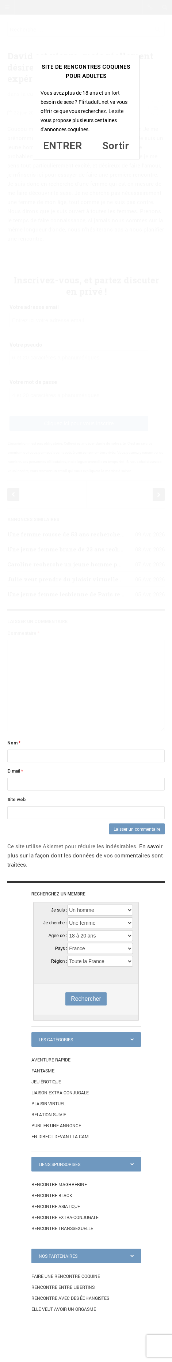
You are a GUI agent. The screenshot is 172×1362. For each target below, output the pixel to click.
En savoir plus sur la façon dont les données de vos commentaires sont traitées (85, 855)
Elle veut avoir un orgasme (63, 1309)
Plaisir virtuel (48, 1103)
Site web (16, 799)
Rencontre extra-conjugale (65, 1217)
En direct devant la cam (60, 1136)
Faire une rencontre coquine (65, 1276)
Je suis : (59, 910)
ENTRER (62, 146)
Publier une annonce (56, 1125)
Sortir (115, 146)
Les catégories (56, 1039)
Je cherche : (55, 922)
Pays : (61, 948)
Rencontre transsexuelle (62, 1228)
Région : (59, 961)
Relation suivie (48, 1114)
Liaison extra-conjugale (60, 1092)
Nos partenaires (58, 1256)
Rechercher (86, 999)
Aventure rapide (50, 1060)
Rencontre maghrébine (59, 1184)
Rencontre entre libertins (63, 1287)
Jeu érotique (46, 1081)
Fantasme (42, 1071)
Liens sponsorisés (59, 1164)
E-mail (15, 771)
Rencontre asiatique (55, 1206)
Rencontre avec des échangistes (70, 1298)
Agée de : (58, 935)
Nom (13, 743)
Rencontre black (51, 1195)
